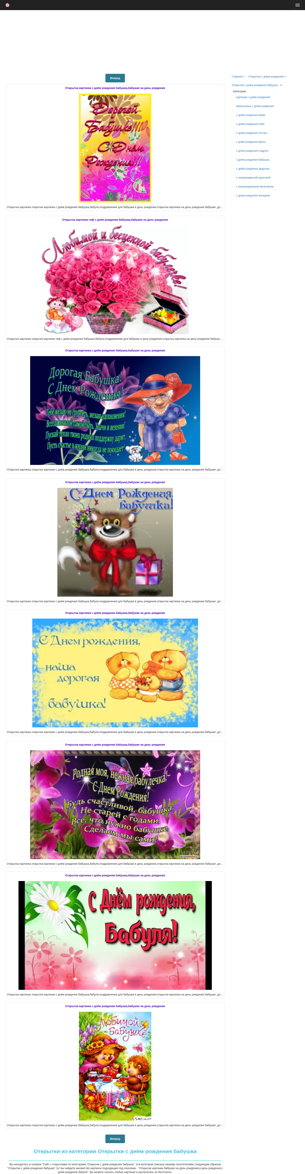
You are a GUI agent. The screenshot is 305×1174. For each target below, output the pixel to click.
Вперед (115, 78)
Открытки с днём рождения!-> (267, 76)
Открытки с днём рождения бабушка (255, 85)
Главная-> (238, 76)
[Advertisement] (152, 41)
